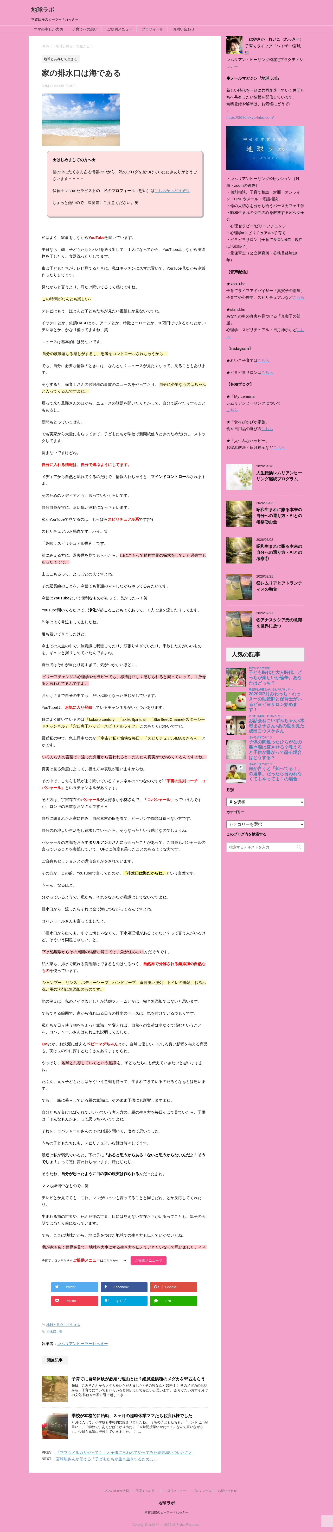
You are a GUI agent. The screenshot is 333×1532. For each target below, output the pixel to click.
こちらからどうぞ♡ (172, 190)
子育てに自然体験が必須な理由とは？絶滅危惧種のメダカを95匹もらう (138, 1377)
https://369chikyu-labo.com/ (250, 117)
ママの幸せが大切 (48, 29)
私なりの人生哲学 (259, 668)
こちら (298, 297)
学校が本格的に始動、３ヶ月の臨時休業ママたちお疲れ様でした (132, 1414)
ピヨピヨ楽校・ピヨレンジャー (267, 716)
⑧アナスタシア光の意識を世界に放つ (279, 623)
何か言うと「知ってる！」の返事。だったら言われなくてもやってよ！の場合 (275, 773)
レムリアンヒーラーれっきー (82, 1342)
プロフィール (152, 29)
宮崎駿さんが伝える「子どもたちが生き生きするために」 (106, 1457)
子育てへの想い (85, 29)
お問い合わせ (184, 29)
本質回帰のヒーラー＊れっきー (166, 1511)
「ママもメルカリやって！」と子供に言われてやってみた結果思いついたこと (124, 1451)
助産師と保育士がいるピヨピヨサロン (271, 689)
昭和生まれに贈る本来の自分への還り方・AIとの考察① (279, 552)
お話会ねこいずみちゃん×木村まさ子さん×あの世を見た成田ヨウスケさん (276, 726)
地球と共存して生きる (63, 1323)
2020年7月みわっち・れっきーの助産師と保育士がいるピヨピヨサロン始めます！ (275, 701)
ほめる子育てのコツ (260, 737)
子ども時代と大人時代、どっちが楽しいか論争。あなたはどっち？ (275, 677)
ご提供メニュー (119, 29)
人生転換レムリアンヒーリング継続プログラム (279, 476)
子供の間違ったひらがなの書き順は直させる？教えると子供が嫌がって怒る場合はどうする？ (275, 750)
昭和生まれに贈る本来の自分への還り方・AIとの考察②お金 (279, 515)
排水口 (51, 1330)
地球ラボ (43, 10)
